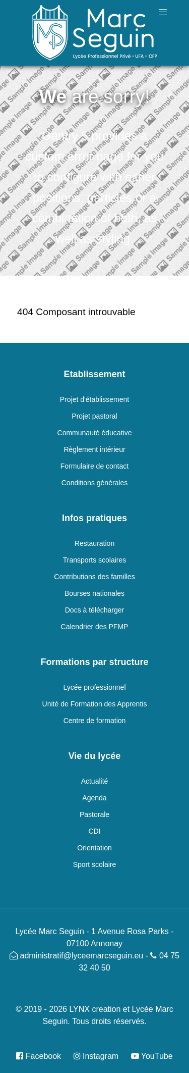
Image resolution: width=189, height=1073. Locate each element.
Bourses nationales (94, 593)
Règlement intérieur (94, 449)
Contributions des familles (94, 577)
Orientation (94, 848)
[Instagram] (97, 1056)
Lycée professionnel (94, 687)
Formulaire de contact (94, 466)
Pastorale (94, 814)
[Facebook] (42, 1056)
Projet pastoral (94, 416)
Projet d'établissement (94, 399)
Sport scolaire (94, 864)
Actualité (94, 781)
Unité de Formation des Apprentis (94, 704)
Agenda (94, 798)
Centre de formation (95, 721)
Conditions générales (94, 483)
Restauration (94, 543)
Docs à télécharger (94, 610)
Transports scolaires (95, 560)
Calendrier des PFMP (95, 627)
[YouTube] (149, 1056)
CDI (94, 831)
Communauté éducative (94, 433)
